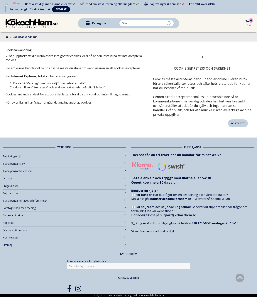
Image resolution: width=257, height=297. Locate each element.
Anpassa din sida (64, 215)
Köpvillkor (64, 222)
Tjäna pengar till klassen (64, 171)
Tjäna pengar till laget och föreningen (64, 200)
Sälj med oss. (64, 193)
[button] (88, 23)
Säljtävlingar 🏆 (64, 156)
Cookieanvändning (25, 37)
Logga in (61, 9)
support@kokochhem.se (178, 215)
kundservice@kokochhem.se (170, 199)
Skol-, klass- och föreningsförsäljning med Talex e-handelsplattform (128, 295)
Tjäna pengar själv (64, 163)
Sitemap (64, 245)
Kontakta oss (64, 237)
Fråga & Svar (64, 186)
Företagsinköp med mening (64, 208)
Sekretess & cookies (64, 230)
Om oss (64, 178)
